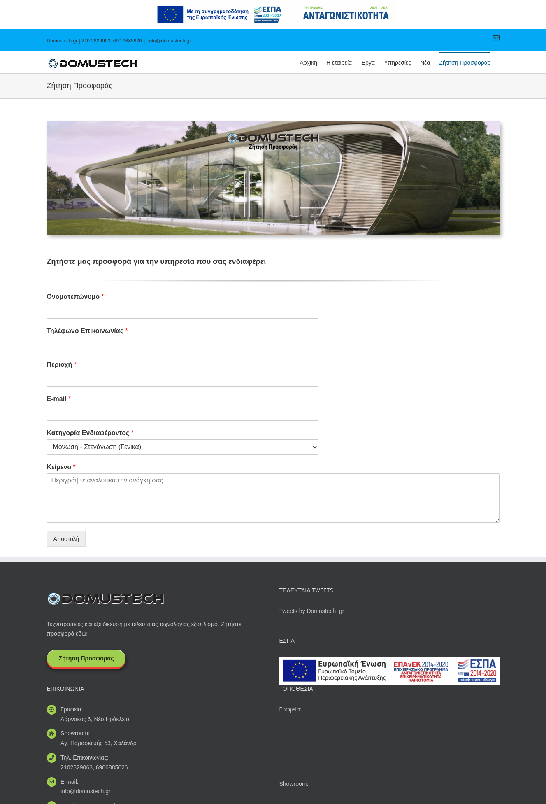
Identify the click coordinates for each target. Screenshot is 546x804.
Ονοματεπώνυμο (75, 296)
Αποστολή (66, 539)
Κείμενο (61, 467)
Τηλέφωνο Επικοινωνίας (87, 330)
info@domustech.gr (169, 41)
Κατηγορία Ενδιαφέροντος (90, 432)
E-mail (59, 398)
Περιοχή (62, 364)
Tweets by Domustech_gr (311, 611)
